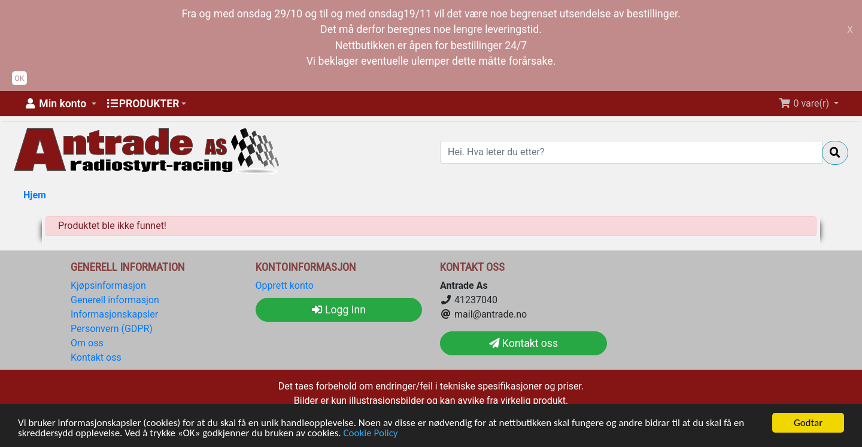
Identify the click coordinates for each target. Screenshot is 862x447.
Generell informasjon (115, 300)
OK (19, 78)
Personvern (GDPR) (112, 328)
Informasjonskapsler (114, 314)
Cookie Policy (371, 433)
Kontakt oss (96, 357)
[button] (60, 103)
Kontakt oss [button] (523, 343)
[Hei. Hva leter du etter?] (631, 152)
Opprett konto (285, 285)
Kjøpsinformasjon (108, 285)
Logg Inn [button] (339, 310)
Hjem (34, 195)
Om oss (87, 343)
